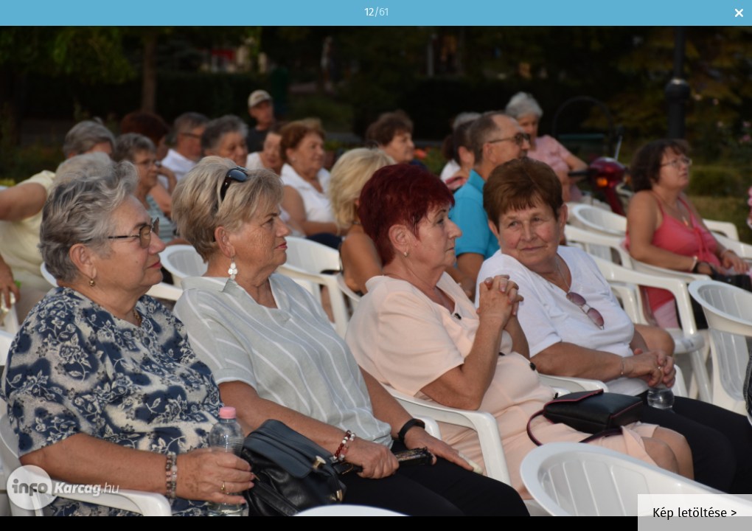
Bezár (739, 13)
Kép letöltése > (694, 514)
